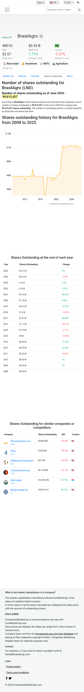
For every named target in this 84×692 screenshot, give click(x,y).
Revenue (22, 76)
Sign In (40, 2)
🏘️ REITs (44, 63)
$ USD (67, 2)
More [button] (69, 76)
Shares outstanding (53, 76)
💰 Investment (29, 63)
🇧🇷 (57, 46)
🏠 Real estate (11, 63)
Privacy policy (13, 666)
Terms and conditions (17, 672)
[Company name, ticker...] (63, 10)
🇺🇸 (53, 2)
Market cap (8, 76)
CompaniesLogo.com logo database (54, 633)
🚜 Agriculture (60, 63)
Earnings (35, 76)
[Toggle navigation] (7, 9)
